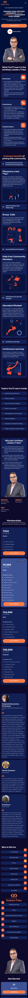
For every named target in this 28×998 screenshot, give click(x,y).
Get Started (14, 553)
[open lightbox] (14, 31)
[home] (5, 3)
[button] (25, 2)
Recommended (21, 560)
